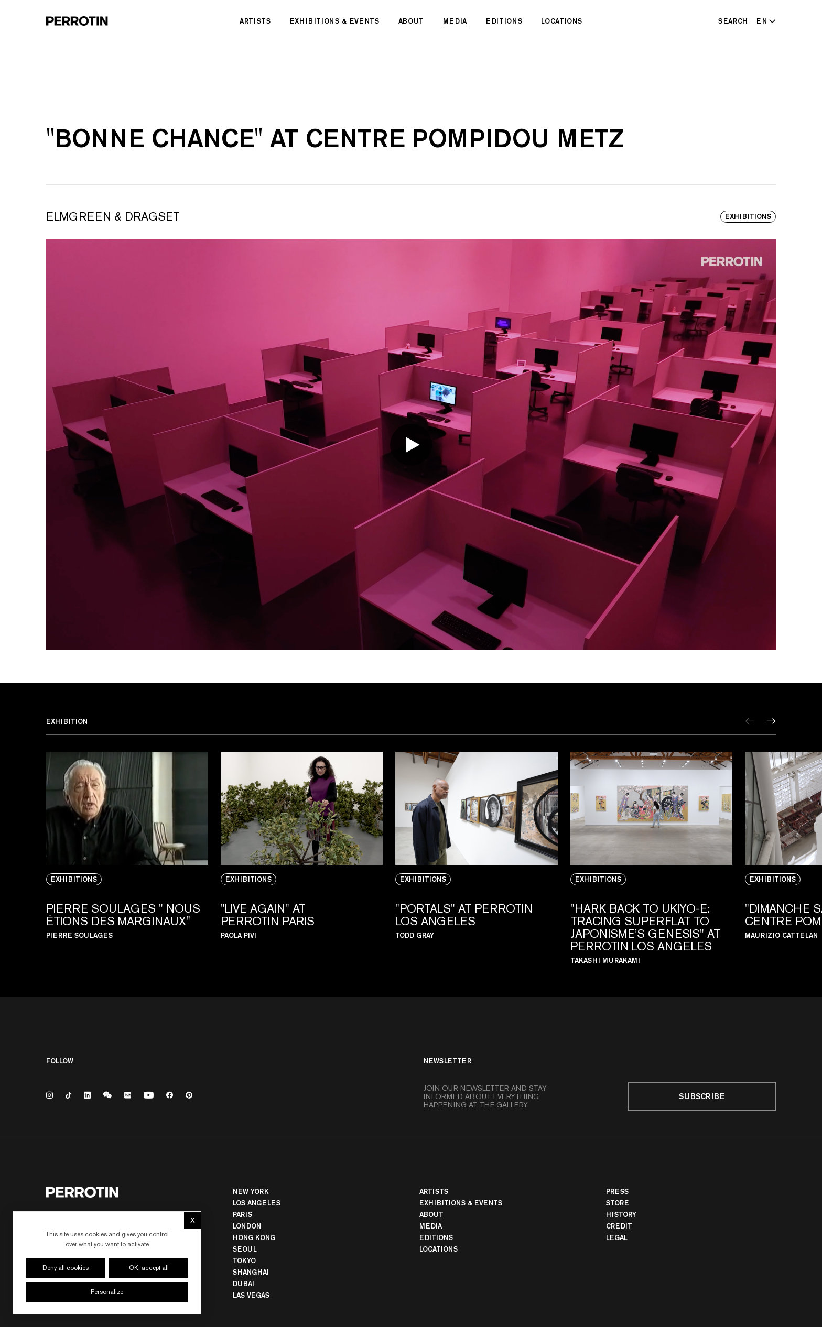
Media (455, 21)
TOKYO (244, 1260)
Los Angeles (256, 1203)
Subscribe (702, 1096)
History (621, 1214)
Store (617, 1203)
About (411, 21)
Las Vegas (251, 1295)
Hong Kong (254, 1237)
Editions (504, 21)
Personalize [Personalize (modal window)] (107, 1292)
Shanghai (251, 1272)
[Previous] (749, 721)
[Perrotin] (77, 21)
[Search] (733, 21)
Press (617, 1191)
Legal (617, 1237)
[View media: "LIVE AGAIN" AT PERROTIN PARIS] (302, 858)
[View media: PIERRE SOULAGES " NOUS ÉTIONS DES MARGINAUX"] (127, 858)
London (247, 1226)
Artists (255, 21)
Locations (561, 21)
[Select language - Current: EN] (764, 21)
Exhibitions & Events (335, 21)
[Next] (771, 721)
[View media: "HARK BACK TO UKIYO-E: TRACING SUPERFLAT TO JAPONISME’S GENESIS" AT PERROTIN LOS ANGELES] (651, 858)
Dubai (243, 1283)
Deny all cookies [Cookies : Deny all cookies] (65, 1268)
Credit (619, 1226)
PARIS (242, 1214)
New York (251, 1191)
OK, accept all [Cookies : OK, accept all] (149, 1268)
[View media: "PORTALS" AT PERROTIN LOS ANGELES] (476, 858)
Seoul (245, 1249)
